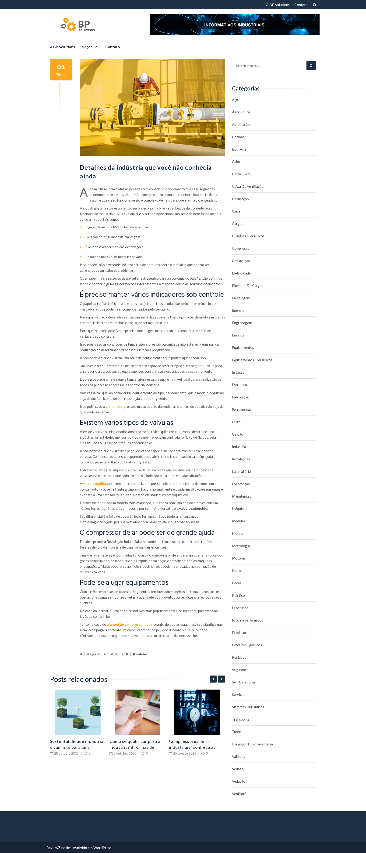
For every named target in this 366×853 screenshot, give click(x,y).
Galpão (237, 434)
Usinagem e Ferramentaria (252, 744)
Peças (236, 583)
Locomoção (241, 484)
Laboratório (241, 471)
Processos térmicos (247, 620)
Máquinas (239, 508)
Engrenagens (242, 323)
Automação (241, 124)
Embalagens (241, 298)
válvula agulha (94, 483)
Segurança (240, 670)
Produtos (239, 632)
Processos (240, 608)
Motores (239, 558)
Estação (238, 372)
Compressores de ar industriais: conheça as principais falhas (192, 747)
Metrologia (241, 546)
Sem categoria (243, 682)
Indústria (110, 654)
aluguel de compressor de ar (130, 624)
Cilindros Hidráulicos (248, 236)
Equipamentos (243, 347)
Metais (237, 533)
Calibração (240, 199)
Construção (241, 261)
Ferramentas (242, 409)
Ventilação (240, 794)
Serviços (238, 694)
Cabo (236, 161)
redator (140, 654)
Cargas (237, 223)
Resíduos (239, 657)
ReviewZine (55, 847)
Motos (237, 570)
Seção (87, 46)
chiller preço (116, 406)
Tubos (237, 732)
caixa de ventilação (248, 186)
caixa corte (241, 174)
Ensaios (238, 335)
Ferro (236, 422)
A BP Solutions (278, 4)
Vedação (238, 781)
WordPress (102, 847)
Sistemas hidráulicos (248, 707)
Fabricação (240, 397)
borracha (239, 149)
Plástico (238, 595)
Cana (236, 211)
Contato (301, 4)
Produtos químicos (247, 645)
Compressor (241, 248)
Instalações (241, 459)
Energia (238, 310)
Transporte (241, 719)
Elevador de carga (247, 285)
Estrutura (239, 385)
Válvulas (238, 756)
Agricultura (241, 112)
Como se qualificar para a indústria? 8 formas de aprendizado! (134, 747)
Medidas (238, 521)
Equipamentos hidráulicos (252, 360)
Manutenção (242, 496)
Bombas (238, 137)
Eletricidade (241, 273)
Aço (235, 100)
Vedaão (238, 769)
